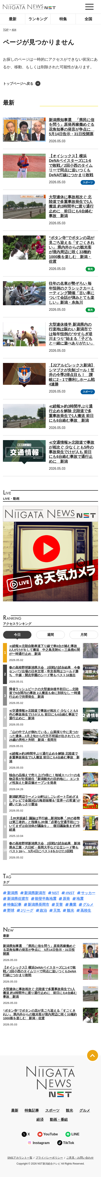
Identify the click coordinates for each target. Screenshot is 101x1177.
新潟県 (12, 893)
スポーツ (88, 182)
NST (55, 893)
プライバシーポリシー (49, 1157)
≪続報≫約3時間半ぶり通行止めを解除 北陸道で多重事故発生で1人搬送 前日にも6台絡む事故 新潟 (44, 757)
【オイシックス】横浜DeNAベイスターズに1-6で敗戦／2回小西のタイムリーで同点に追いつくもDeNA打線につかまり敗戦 (71, 165)
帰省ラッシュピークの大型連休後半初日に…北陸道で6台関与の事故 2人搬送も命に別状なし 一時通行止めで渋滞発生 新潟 (44, 692)
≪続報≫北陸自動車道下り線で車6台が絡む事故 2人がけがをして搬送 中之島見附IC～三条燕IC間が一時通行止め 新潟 (44, 649)
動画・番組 (59, 1120)
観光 (90, 269)
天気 (56, 911)
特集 (63, 19)
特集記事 (14, 905)
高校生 (85, 911)
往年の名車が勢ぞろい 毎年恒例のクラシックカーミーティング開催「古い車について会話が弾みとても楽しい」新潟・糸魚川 (71, 293)
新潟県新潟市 (35, 893)
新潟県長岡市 (38, 905)
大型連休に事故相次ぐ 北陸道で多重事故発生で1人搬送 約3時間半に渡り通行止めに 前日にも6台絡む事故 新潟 (71, 206)
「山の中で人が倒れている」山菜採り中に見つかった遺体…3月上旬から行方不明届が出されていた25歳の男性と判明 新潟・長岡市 (44, 735)
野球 (10, 911)
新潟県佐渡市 (18, 899)
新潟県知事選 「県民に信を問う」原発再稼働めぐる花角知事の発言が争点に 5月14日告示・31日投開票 (39, 949)
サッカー (88, 893)
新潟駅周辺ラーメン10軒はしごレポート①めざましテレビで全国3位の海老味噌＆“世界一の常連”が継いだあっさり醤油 (44, 800)
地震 (80, 899)
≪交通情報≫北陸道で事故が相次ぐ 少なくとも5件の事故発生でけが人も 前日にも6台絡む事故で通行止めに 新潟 (71, 452)
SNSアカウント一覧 (19, 1157)
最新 (12, 19)
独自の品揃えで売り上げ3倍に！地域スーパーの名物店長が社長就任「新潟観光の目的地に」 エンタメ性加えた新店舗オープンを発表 (44, 778)
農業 (72, 905)
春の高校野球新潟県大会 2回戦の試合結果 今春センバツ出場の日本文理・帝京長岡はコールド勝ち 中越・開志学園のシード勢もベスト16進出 (44, 671)
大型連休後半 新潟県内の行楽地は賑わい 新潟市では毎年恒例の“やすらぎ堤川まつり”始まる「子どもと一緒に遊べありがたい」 (71, 334)
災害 (59, 905)
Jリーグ (27, 911)
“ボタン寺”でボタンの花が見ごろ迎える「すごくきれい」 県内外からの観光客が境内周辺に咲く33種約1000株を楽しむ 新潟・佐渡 (71, 250)
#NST (69, 893)
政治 (43, 911)
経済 (40, 1120)
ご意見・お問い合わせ (80, 1157)
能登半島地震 (45, 899)
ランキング (37, 19)
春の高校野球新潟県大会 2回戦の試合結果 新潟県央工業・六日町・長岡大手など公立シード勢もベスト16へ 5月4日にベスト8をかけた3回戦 (44, 847)
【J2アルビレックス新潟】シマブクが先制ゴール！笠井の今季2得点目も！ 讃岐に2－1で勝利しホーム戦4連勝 (72, 374)
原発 (66, 899)
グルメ (88, 905)
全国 (88, 19)
